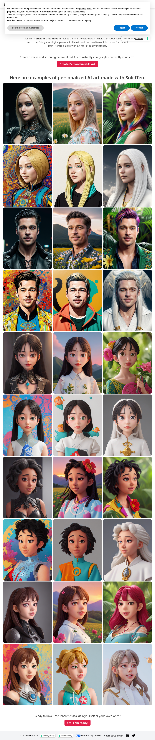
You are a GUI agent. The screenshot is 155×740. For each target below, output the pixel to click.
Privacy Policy (48, 736)
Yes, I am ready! (77, 723)
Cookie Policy (66, 736)
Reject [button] (122, 28)
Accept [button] (139, 28)
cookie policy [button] (79, 11)
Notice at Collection (113, 735)
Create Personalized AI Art (77, 64)
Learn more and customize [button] (25, 28)
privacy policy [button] (85, 8)
